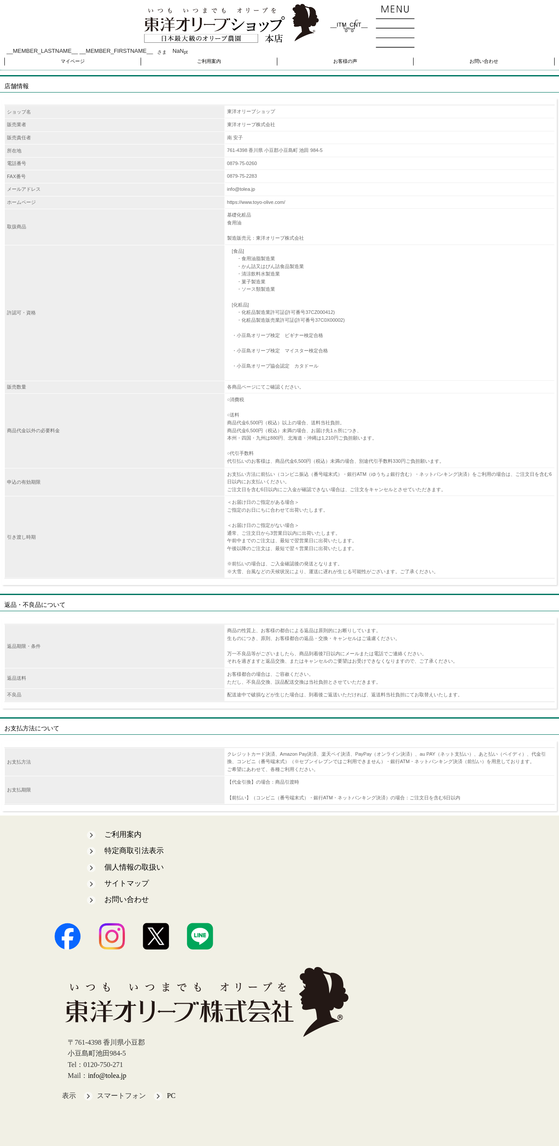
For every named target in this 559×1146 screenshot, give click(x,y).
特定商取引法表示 (134, 851)
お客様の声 (345, 61)
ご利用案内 (209, 61)
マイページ (73, 61)
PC (171, 1095)
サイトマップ (126, 883)
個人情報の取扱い (134, 867)
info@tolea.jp (107, 1075)
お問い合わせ (483, 61)
